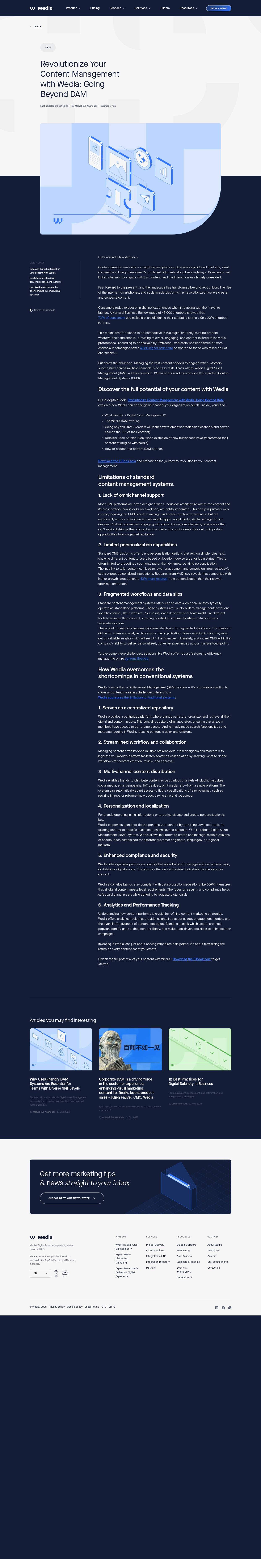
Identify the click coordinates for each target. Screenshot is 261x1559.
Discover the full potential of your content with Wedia (45, 271)
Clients (165, 8)
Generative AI (184, 1277)
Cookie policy (75, 1307)
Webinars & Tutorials (188, 1262)
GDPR (112, 1307)
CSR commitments (217, 1262)
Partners (151, 1267)
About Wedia (214, 1245)
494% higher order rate (156, 348)
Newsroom (213, 1250)
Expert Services (155, 1250)
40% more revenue (154, 579)
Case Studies (184, 1256)
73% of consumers (111, 318)
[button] (73, 8)
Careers (211, 1256)
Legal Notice (92, 1307)
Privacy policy (57, 1307)
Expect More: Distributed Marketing (123, 1258)
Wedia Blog (183, 1250)
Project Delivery (155, 1245)
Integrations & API (156, 1256)
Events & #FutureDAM (184, 1269)
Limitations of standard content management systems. (46, 280)
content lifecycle (136, 658)
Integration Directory (158, 1262)
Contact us (213, 1267)
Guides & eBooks (186, 1245)
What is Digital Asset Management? (126, 1247)
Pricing (95, 8)
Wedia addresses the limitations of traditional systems (136, 697)
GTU (103, 1307)
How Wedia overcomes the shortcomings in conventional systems (45, 291)
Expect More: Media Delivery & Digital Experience (126, 1272)
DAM (48, 47)
